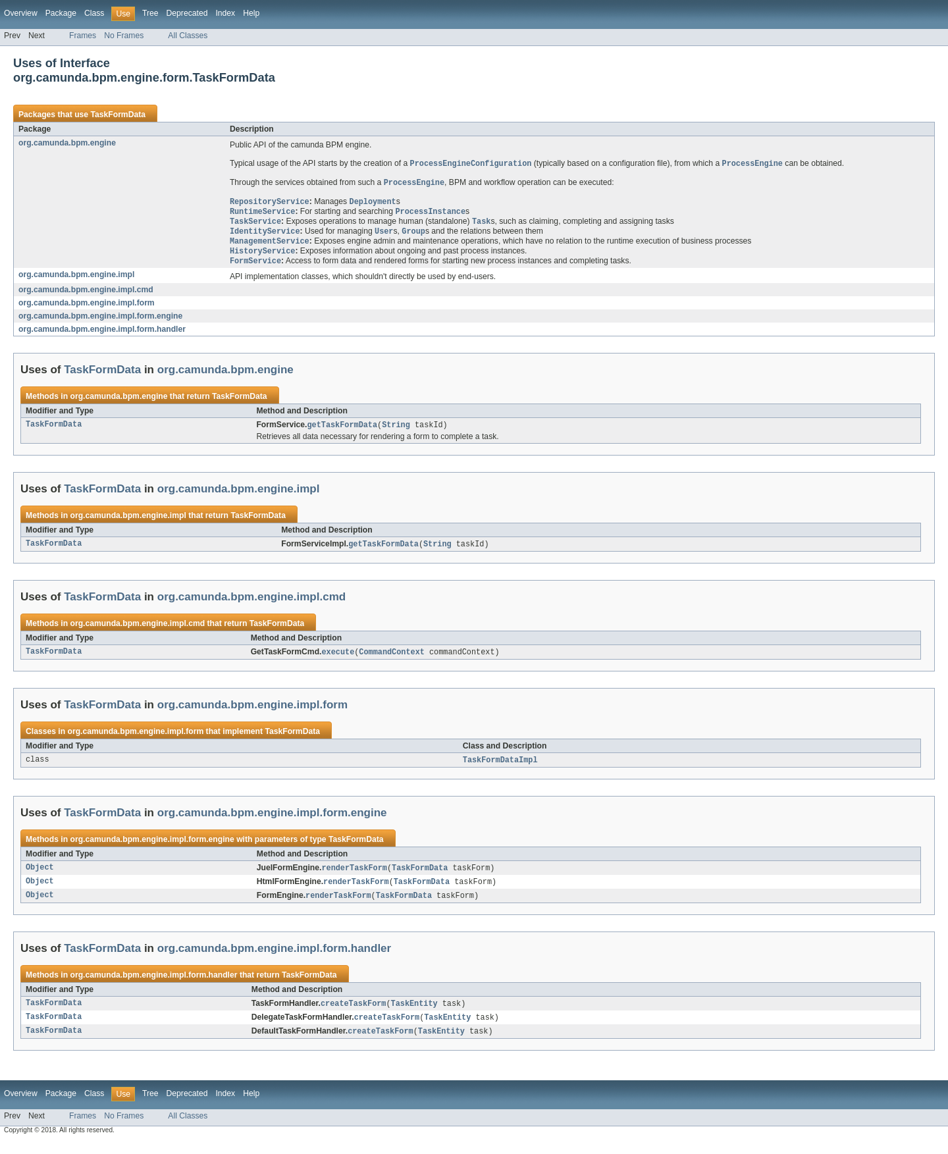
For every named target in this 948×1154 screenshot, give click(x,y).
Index (225, 13)
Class (94, 13)
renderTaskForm (354, 877)
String (396, 431)
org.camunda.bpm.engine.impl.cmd (85, 295)
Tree (150, 13)
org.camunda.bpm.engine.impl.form (86, 308)
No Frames (124, 35)
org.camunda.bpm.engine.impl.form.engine (100, 322)
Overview (21, 13)
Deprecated (187, 13)
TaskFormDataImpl (500, 768)
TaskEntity (414, 1014)
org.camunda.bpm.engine (67, 142)
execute (338, 659)
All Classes (187, 35)
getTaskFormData (342, 431)
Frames (82, 35)
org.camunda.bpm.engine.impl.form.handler (102, 335)
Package (60, 13)
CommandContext (392, 659)
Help (251, 13)
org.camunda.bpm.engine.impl (76, 280)
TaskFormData (117, 114)
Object (40, 877)
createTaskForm (353, 1014)
